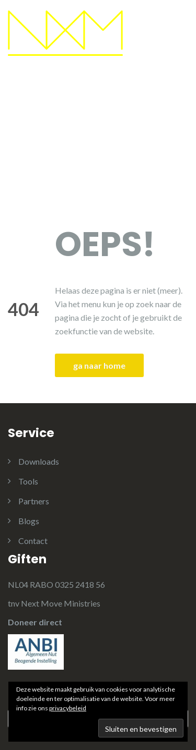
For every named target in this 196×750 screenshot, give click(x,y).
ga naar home (99, 365)
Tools (28, 481)
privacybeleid (67, 708)
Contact (33, 541)
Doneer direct (35, 622)
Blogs (28, 521)
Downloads (38, 461)
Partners (33, 501)
